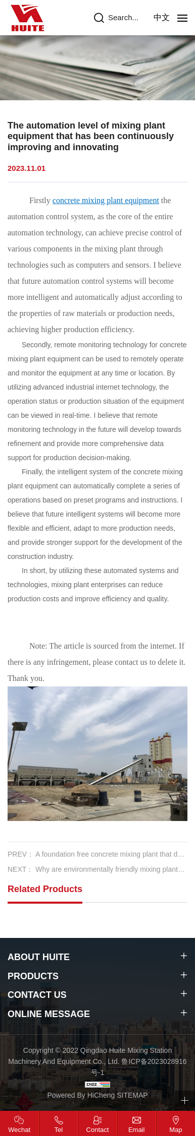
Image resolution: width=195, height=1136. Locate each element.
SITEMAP (132, 1095)
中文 (162, 17)
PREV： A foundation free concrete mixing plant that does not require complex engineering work (97, 864)
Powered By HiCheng (82, 1095)
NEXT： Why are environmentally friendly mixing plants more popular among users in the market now (97, 879)
